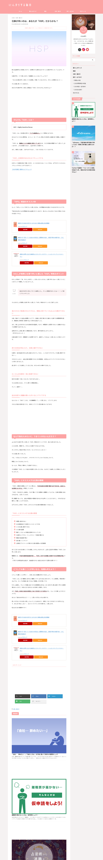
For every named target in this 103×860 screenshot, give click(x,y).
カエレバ (24, 226)
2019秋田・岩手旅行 (78, 86)
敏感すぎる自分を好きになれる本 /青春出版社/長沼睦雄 (31, 223)
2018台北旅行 (77, 89)
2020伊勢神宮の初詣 (78, 83)
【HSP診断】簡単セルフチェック (21, 169)
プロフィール (83, 11)
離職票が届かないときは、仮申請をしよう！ (50, 747)
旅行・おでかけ (70, 11)
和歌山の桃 (76, 80)
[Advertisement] (34, 105)
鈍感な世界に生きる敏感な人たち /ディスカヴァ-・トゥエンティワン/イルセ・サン (40, 254)
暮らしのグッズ (32, 11)
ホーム (20, 11)
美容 (45, 11)
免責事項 (53, 854)
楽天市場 (25, 229)
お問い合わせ (60, 854)
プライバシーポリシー (45, 854)
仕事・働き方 (58, 11)
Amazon (40, 229)
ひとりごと (75, 92)
